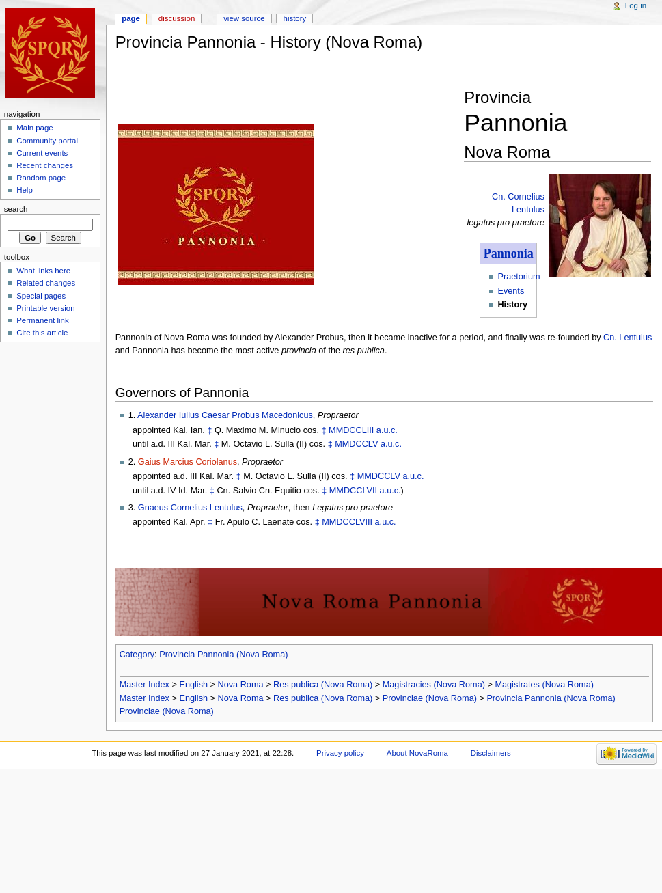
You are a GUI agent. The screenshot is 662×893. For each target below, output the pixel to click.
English (193, 684)
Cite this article (42, 333)
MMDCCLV (356, 444)
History (295, 18)
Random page (41, 178)
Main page (34, 128)
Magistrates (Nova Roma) (544, 684)
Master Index (144, 684)
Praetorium (518, 276)
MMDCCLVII (353, 490)
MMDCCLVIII (347, 522)
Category (137, 654)
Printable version (45, 308)
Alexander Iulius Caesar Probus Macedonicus (225, 415)
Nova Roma (241, 684)
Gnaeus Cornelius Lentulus (190, 507)
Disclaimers (491, 753)
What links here (43, 270)
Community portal (47, 141)
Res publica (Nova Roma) (322, 684)
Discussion (176, 18)
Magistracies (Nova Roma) (434, 684)
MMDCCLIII (351, 430)
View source (243, 18)
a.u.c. (387, 430)
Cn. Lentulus (627, 337)
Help (24, 190)
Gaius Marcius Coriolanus (187, 462)
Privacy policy (340, 753)
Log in (635, 5)
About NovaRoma (417, 753)
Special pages (41, 296)
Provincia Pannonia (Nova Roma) (223, 654)
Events (510, 291)
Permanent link (42, 320)
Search (16, 209)
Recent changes (44, 165)
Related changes (45, 283)
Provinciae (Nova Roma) (430, 698)
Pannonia (509, 253)
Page (131, 18)
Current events (42, 153)
